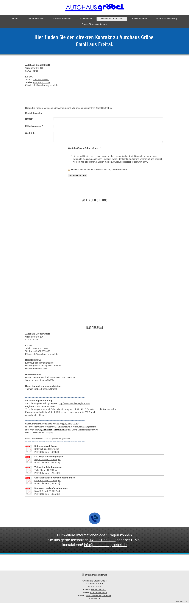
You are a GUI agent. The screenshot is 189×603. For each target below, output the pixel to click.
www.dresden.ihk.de (35, 415)
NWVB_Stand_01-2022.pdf (47, 491)
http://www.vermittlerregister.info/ (74, 403)
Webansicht (181, 601)
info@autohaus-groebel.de (45, 85)
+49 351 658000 (41, 79)
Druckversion (90, 575)
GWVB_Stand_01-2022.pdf (47, 480)
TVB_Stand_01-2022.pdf (46, 470)
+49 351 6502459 (41, 82)
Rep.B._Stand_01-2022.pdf (47, 459)
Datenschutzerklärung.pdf (46, 449)
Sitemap (103, 575)
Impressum (94, 598)
